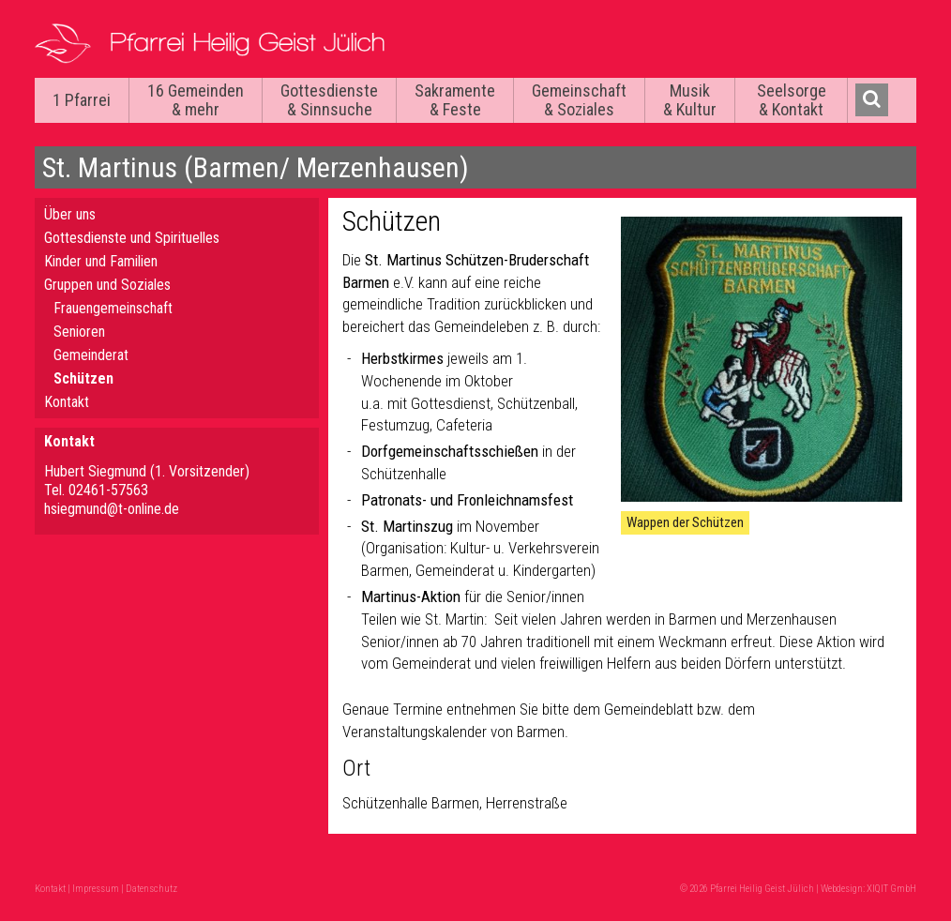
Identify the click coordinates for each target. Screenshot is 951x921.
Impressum (95, 889)
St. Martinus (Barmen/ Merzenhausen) (255, 167)
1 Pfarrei (82, 100)
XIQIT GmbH (891, 889)
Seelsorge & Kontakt (791, 100)
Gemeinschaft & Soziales (579, 100)
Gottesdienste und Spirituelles (131, 238)
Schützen (83, 378)
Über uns (70, 214)
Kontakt (66, 402)
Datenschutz (151, 889)
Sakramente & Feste (455, 100)
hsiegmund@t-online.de (111, 509)
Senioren (79, 331)
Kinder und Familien (101, 261)
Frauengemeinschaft (113, 308)
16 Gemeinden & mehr (195, 100)
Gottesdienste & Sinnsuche (329, 100)
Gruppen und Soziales (107, 285)
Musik (690, 100)
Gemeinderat (90, 355)
